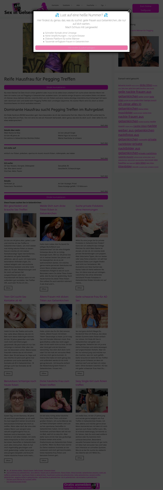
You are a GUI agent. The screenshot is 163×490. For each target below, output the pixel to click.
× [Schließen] (129, 11)
